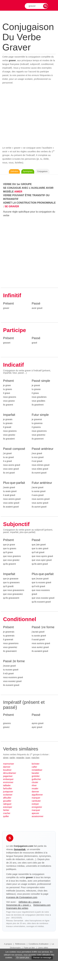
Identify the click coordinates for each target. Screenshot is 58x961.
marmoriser (8, 764)
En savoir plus (23, 957)
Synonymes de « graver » (18, 905)
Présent (8, 303)
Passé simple (41, 380)
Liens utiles (43, 947)
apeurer (35, 813)
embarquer (8, 779)
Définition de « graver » (30, 902)
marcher (35, 757)
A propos (8, 944)
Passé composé (14, 448)
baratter (35, 773)
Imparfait (9, 414)
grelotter (36, 776)
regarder (20, 757)
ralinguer (7, 804)
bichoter (35, 764)
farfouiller (7, 788)
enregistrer (37, 807)
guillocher (36, 779)
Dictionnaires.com (41, 905)
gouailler (7, 801)
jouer (28, 757)
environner (8, 782)
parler (12, 757)
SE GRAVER (12, 206)
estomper (7, 807)
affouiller (7, 798)
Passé (36, 303)
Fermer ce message (42, 957)
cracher (6, 813)
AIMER (18, 191)
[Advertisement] (29, 115)
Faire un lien (29, 947)
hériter (6, 810)
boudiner (7, 770)
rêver (34, 785)
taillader (7, 785)
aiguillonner (37, 794)
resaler (35, 788)
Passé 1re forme (43, 627)
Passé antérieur (42, 448)
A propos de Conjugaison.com (21, 897)
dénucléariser (9, 773)
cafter (34, 767)
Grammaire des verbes (17, 908)
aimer (5, 757)
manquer (36, 798)
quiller (6, 816)
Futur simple (40, 414)
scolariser (7, 794)
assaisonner (37, 816)
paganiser (8, 776)
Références (20, 944)
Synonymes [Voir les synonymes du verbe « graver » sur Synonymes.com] (28, 171)
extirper (35, 804)
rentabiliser (37, 770)
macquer (36, 810)
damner (6, 767)
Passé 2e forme (14, 661)
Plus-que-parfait (14, 482)
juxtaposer (8, 791)
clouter (35, 782)
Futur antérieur (42, 482)
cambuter (36, 801)
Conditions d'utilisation (39, 944)
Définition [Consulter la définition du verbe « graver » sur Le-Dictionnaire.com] (14, 171)
